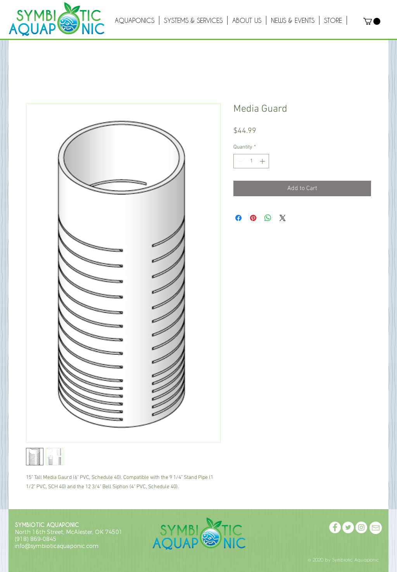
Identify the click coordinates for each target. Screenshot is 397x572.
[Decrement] (239, 161)
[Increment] (263, 161)
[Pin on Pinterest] (253, 218)
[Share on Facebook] (238, 218)
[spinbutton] (251, 161)
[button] (371, 21)
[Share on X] (282, 218)
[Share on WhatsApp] (268, 218)
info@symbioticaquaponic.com (56, 546)
